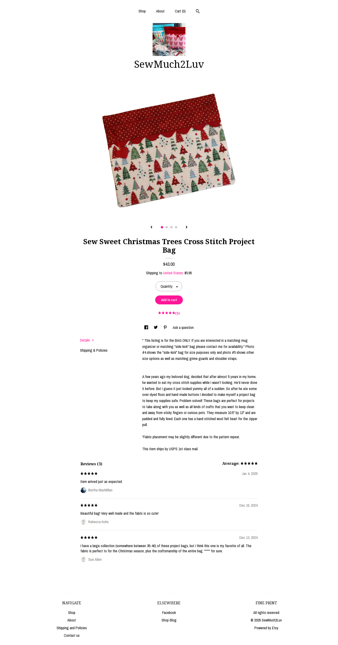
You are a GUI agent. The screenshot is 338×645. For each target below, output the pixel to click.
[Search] (198, 11)
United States (173, 272)
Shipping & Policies (94, 350)
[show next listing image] (186, 227)
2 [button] (166, 227)
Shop (142, 11)
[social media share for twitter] (156, 327)
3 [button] (171, 227)
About (160, 11)
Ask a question (183, 327)
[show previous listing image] (151, 227)
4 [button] (176, 227)
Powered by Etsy (266, 627)
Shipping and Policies (72, 627)
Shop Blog (169, 620)
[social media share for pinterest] (165, 327)
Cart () (180, 11)
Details (87, 340)
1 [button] (162, 227)
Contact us (72, 635)
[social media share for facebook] (146, 327)
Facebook (169, 612)
